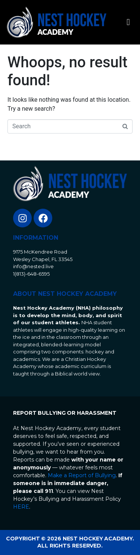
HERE (21, 506)
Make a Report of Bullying (82, 475)
